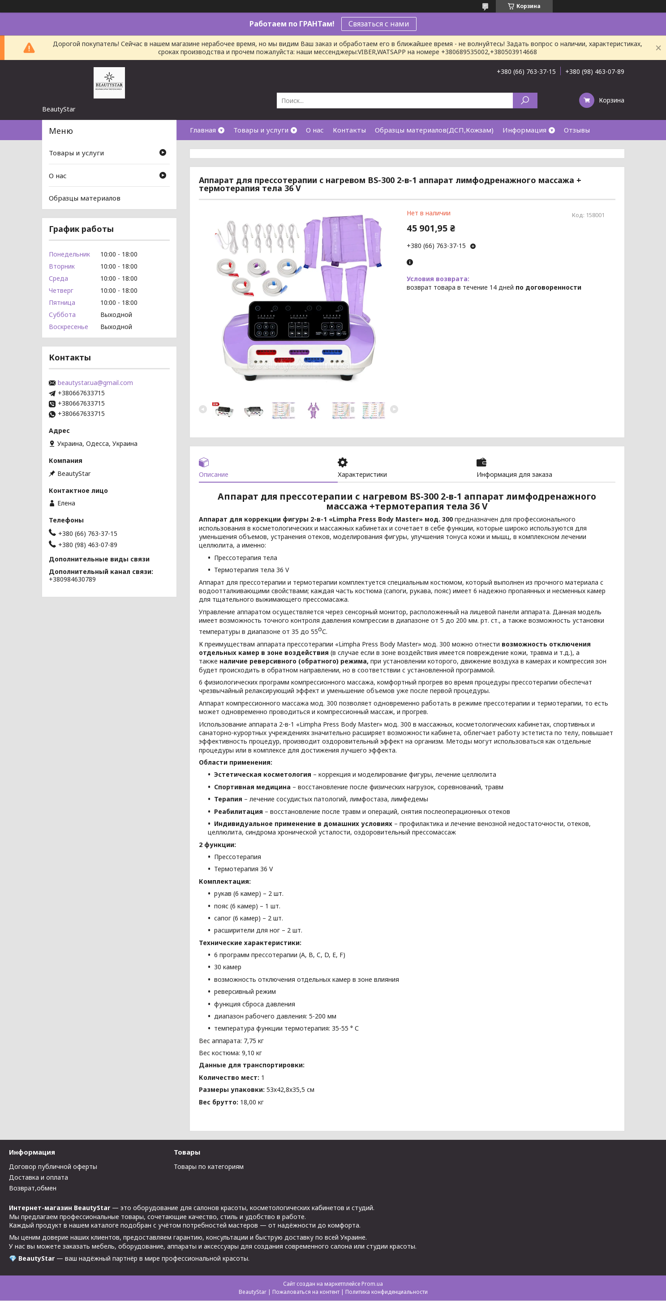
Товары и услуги (260, 129)
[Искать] (525, 100)
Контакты (349, 129)
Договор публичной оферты (53, 1167)
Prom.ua (372, 1284)
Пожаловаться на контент (305, 1292)
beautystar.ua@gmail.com (95, 383)
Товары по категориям (209, 1167)
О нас (315, 129)
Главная (203, 129)
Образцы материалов (84, 197)
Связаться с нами (378, 24)
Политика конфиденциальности (386, 1292)
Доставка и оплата (38, 1178)
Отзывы (577, 129)
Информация (524, 129)
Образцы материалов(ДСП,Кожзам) (434, 129)
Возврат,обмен (32, 1189)
